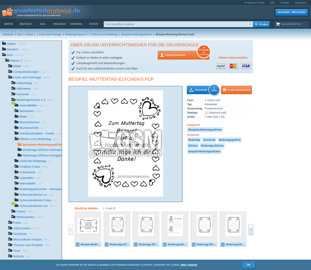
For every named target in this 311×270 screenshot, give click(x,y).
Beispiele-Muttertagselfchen (136, 34)
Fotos (93, 24)
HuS (42, 24)
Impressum (301, 2)
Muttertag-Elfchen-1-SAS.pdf (234, 245)
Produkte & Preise (254, 2)
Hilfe (272, 2)
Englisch (59, 24)
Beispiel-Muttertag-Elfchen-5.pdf (111, 79)
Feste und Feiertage (50, 34)
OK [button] (248, 264)
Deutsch (26, 24)
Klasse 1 (30, 34)
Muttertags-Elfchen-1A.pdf (117, 245)
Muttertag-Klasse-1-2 (77, 34)
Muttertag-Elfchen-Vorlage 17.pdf (175, 245)
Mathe (8, 24)
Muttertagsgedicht (230, 139)
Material (76, 24)
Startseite (8, 34)
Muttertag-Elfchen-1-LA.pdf (204, 245)
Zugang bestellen (187, 55)
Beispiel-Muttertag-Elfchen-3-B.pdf (88, 245)
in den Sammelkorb (238, 89)
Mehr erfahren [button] (189, 264)
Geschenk (209, 139)
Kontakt (285, 2)
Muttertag (194, 139)
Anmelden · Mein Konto (291, 12)
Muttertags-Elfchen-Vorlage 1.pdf (146, 245)
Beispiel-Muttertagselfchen (204, 151)
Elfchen (192, 145)
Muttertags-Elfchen (212, 145)
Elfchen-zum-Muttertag (104, 34)
